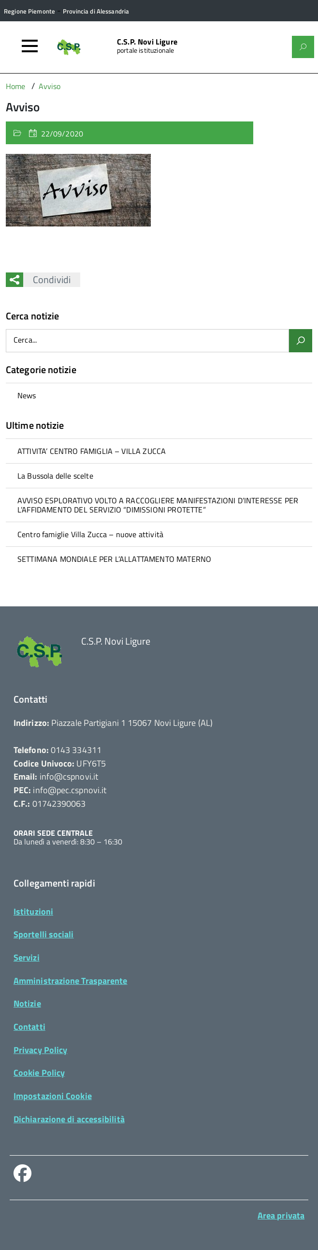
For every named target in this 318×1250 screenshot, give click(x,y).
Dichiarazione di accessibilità (69, 1119)
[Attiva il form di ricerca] (303, 47)
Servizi (27, 957)
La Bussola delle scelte (55, 476)
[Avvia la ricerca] (300, 340)
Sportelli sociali (44, 934)
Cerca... (25, 340)
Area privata (281, 1215)
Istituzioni (33, 911)
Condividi (47, 279)
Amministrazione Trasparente (70, 980)
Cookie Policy (39, 1072)
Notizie (27, 1003)
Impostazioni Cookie (53, 1095)
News (26, 395)
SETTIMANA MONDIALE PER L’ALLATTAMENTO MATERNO (114, 559)
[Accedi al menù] (29, 46)
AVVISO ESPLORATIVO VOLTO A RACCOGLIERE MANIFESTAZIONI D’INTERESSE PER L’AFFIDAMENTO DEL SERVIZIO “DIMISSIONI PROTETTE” (157, 505)
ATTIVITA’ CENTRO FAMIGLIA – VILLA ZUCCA (91, 451)
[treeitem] (159, 395)
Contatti (29, 1026)
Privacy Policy (40, 1049)
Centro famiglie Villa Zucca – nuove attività (90, 534)
